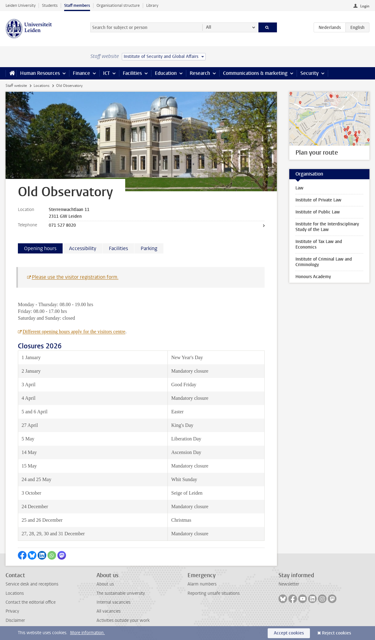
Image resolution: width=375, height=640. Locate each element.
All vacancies (109, 611)
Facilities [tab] (118, 248)
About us (105, 584)
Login (364, 6)
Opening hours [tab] (40, 248)
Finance (81, 73)
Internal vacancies (113, 602)
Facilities (132, 73)
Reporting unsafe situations (214, 593)
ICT (106, 73)
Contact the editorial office (31, 602)
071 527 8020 (62, 225)
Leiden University (20, 5)
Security (309, 73)
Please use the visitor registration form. (75, 277)
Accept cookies (289, 633)
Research (200, 73)
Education (166, 73)
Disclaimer (15, 620)
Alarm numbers (202, 584)
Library (152, 5)
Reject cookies (336, 633)
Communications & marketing (255, 73)
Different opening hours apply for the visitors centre (74, 331)
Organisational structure (118, 5)
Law (299, 188)
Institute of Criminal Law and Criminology (323, 262)
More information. (87, 633)
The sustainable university (121, 593)
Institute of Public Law (317, 212)
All (208, 27)
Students (50, 5)
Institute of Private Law (318, 200)
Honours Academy (313, 277)
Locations (41, 85)
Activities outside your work (123, 620)
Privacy (12, 611)
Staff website (16, 85)
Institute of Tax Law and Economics (318, 244)
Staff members (77, 5)
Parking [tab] (149, 248)
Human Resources (40, 73)
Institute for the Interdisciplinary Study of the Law (327, 227)
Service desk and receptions (32, 584)
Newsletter (288, 584)
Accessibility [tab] (82, 248)
